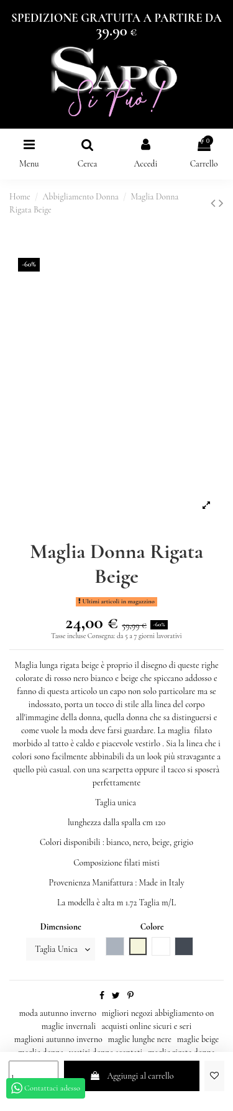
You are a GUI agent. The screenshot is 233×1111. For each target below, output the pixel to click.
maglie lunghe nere (139, 1039)
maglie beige (198, 1039)
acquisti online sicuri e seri (146, 1026)
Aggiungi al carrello (131, 1076)
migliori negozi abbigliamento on (158, 1013)
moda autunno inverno (57, 1013)
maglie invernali (69, 1026)
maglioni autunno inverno (58, 1039)
